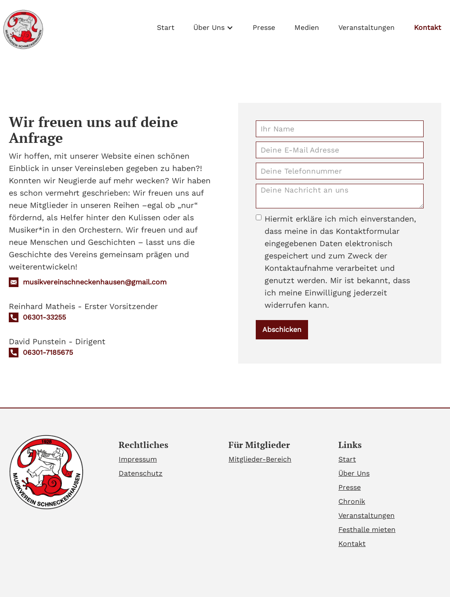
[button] (213, 25)
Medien (306, 27)
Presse (264, 27)
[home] (22, 29)
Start (165, 27)
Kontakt (427, 27)
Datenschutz (141, 473)
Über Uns (354, 473)
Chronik (351, 501)
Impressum (138, 459)
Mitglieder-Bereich (260, 459)
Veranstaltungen (366, 27)
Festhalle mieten (367, 529)
